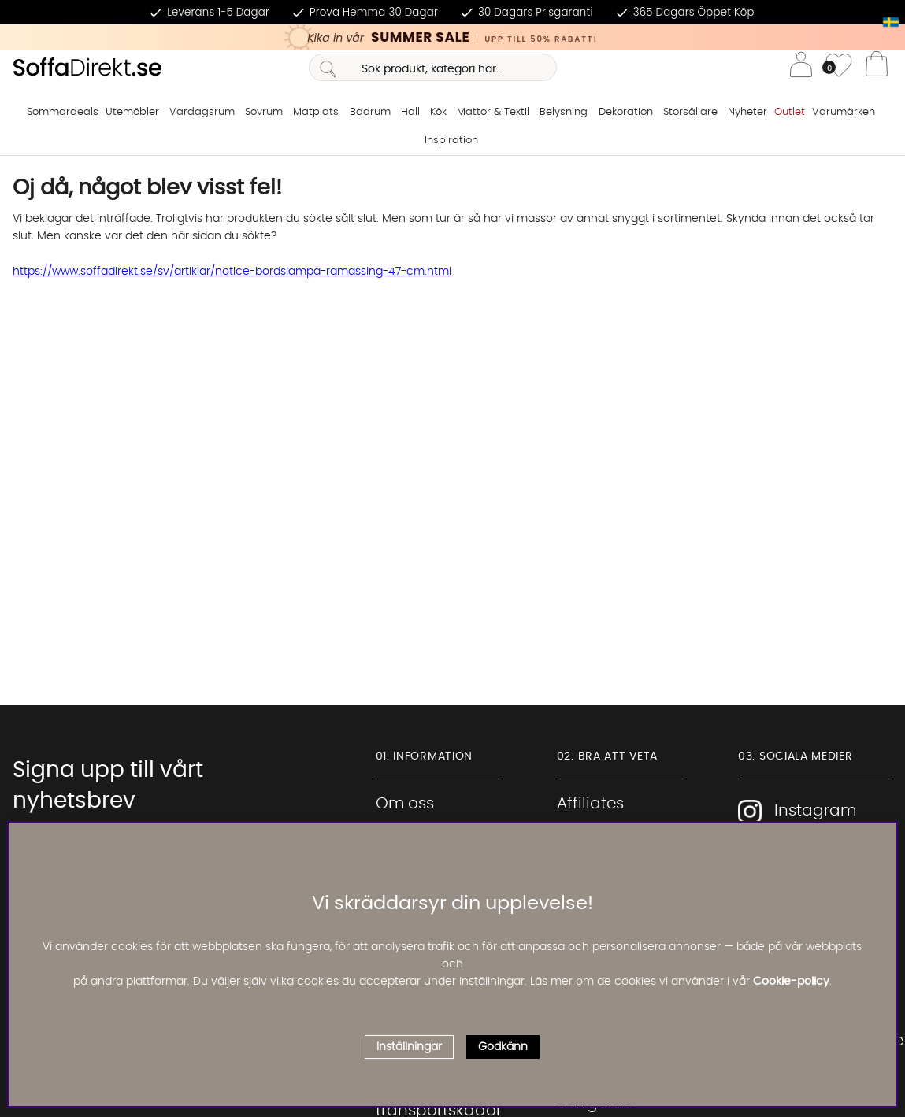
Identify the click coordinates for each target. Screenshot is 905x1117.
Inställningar (409, 1046)
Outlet (789, 112)
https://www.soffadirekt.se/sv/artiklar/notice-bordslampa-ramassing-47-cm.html (232, 271)
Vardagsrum (202, 112)
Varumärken (843, 112)
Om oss (405, 804)
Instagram (797, 811)
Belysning (564, 112)
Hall (410, 112)
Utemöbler (132, 112)
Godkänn (503, 1046)
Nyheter (747, 112)
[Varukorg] (876, 67)
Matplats (316, 112)
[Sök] (433, 67)
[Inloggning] (801, 67)
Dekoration (626, 112)
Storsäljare (690, 112)
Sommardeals (62, 112)
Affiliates (590, 804)
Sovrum (264, 112)
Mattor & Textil (493, 112)
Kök (438, 112)
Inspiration (451, 140)
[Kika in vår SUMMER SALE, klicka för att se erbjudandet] (452, 37)
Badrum (370, 112)
